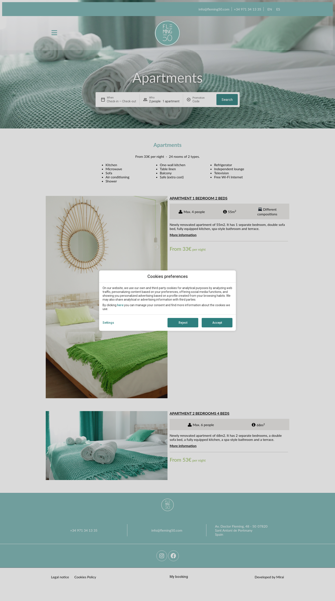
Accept (217, 322)
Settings (108, 322)
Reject (183, 322)
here (120, 305)
